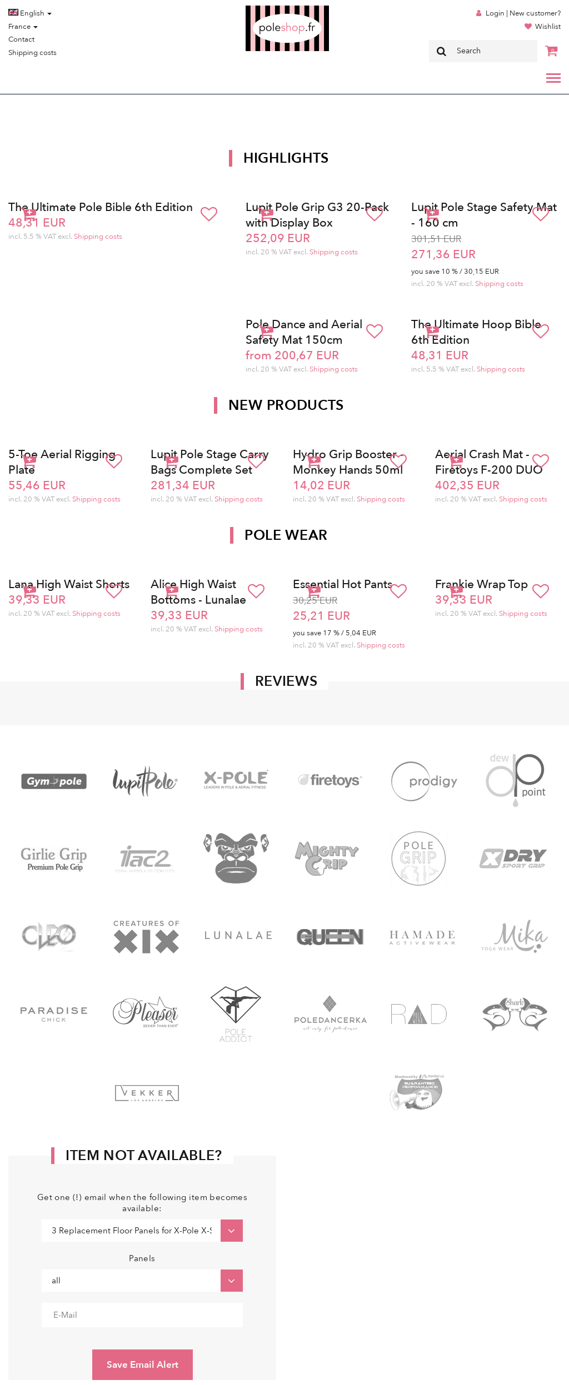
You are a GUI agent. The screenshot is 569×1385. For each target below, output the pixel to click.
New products (286, 405)
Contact (21, 39)
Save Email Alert (142, 1364)
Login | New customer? (523, 13)
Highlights (286, 158)
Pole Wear (286, 535)
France (23, 27)
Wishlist (548, 27)
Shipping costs (32, 53)
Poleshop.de (261, 9)
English (30, 13)
